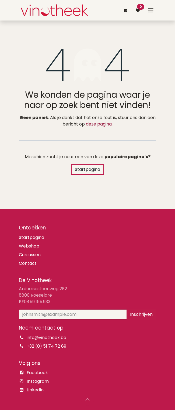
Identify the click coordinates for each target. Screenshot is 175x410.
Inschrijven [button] (141, 314)
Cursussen (30, 255)
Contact (28, 263)
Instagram (38, 381)
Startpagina (87, 169)
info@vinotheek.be (46, 337)
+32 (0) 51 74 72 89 (46, 346)
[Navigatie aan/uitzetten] (150, 10)
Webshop (29, 246)
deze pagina (99, 124)
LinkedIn (35, 390)
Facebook (37, 373)
